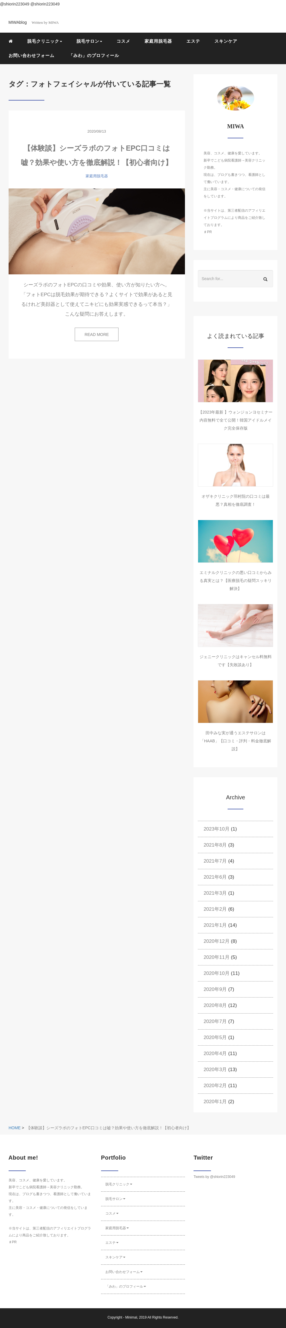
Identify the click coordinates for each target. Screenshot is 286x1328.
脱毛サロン (115, 1199)
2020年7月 (215, 1021)
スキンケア (225, 41)
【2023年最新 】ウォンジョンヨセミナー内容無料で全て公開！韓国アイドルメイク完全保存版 (235, 420)
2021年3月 (215, 893)
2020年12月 (217, 941)
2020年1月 (215, 1101)
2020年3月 (215, 1069)
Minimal (131, 1317)
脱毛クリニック (118, 1184)
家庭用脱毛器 (158, 41)
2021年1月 (215, 925)
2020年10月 (217, 973)
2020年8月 (215, 1005)
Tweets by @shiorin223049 (214, 1177)
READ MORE (96, 334)
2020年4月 (215, 1053)
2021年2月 (215, 909)
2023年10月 (217, 829)
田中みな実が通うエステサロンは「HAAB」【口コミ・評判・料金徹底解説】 (235, 741)
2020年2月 (215, 1085)
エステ (193, 41)
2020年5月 (215, 1037)
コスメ (123, 41)
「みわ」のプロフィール (94, 55)
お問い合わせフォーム (31, 55)
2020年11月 (217, 957)
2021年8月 (215, 845)
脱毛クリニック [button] (44, 41)
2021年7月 (215, 861)
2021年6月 (215, 877)
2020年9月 (215, 989)
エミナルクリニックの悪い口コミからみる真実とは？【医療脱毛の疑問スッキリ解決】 (236, 580)
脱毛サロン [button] (89, 41)
